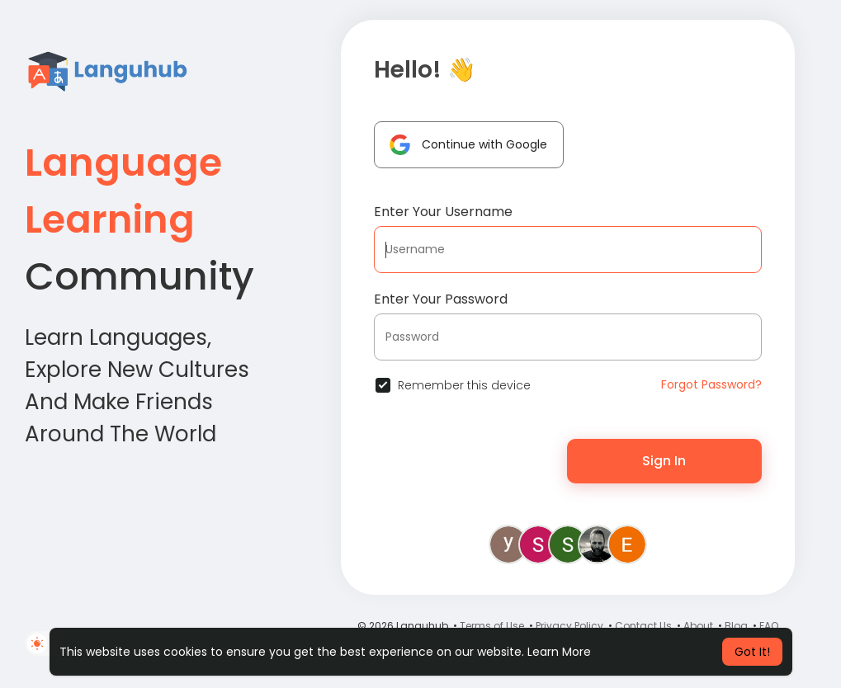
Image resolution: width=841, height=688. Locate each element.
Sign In (664, 460)
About (698, 626)
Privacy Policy (569, 626)
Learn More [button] (559, 651)
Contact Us (643, 626)
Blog (736, 626)
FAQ (768, 626)
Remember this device (464, 385)
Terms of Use (492, 626)
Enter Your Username (443, 211)
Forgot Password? (711, 384)
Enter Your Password (441, 299)
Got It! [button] (752, 651)
